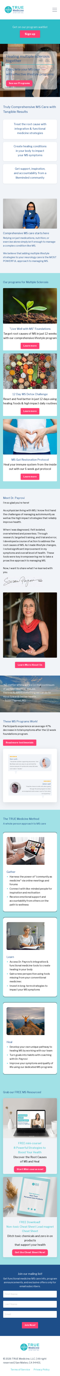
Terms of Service (20, 1369)
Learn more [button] (30, 345)
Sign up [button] (30, 34)
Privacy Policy (42, 1369)
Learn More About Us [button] (30, 665)
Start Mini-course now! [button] (30, 1169)
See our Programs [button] (19, 83)
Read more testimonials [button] (20, 742)
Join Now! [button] (30, 1325)
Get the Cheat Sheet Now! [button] (30, 1252)
